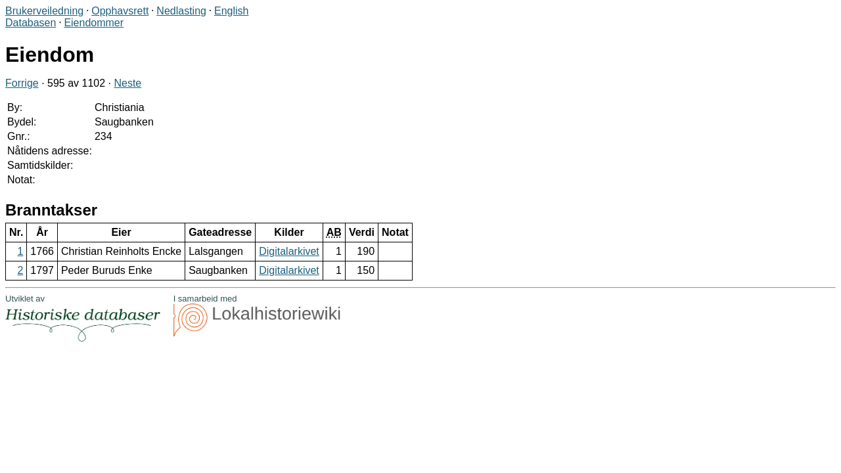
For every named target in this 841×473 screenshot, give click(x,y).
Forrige (22, 83)
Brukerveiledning (44, 10)
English (231, 10)
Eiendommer (94, 22)
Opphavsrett (119, 10)
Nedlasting (181, 10)
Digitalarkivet (289, 251)
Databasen (30, 22)
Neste (127, 83)
